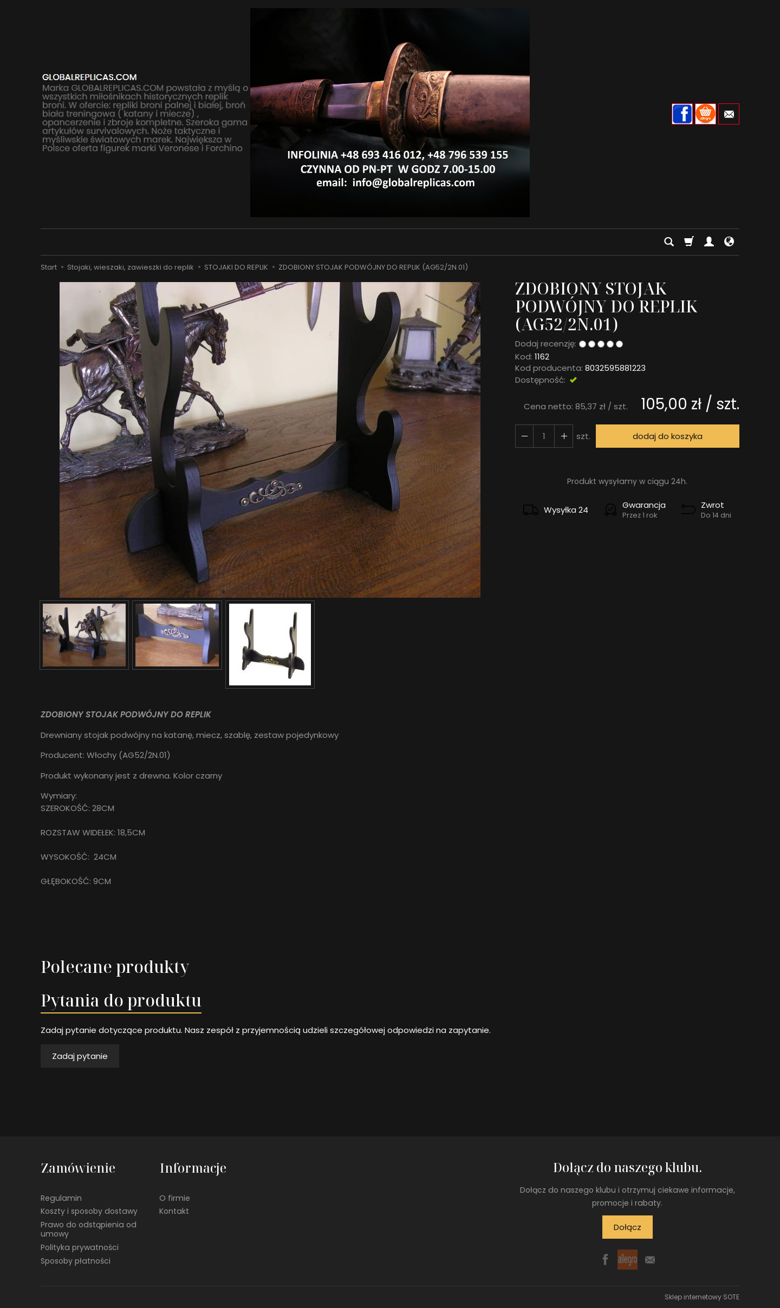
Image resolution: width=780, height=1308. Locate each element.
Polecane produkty (115, 967)
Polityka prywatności (80, 1246)
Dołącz (627, 1227)
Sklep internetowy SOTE (702, 1297)
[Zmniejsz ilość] (563, 436)
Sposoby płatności (75, 1259)
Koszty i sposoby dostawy (89, 1210)
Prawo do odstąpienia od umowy (88, 1229)
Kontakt (174, 1210)
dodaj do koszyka (668, 436)
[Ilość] (544, 436)
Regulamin (61, 1197)
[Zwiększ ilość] (524, 436)
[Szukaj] (669, 242)
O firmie (174, 1197)
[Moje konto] (709, 242)
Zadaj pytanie (80, 1056)
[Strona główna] (390, 112)
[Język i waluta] (729, 242)
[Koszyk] (689, 242)
